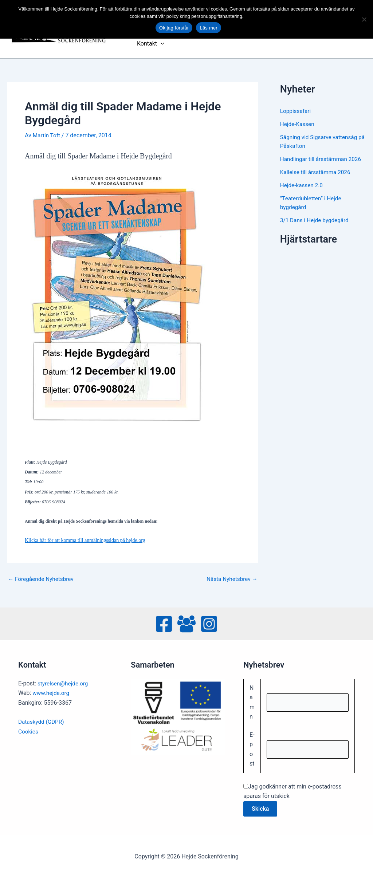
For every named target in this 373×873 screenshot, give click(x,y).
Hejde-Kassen (298, 118)
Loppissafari (296, 105)
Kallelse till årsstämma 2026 (317, 166)
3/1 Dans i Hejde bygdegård (316, 214)
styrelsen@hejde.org (64, 677)
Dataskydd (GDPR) (42, 716)
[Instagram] (209, 618)
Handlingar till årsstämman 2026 (322, 153)
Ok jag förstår (174, 28)
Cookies (28, 725)
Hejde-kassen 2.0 (302, 179)
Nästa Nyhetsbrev (230, 573)
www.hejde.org (51, 687)
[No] (364, 19)
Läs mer (208, 28)
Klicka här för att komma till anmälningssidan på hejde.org (85, 534)
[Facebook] (164, 618)
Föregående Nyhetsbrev (42, 573)
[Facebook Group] (186, 618)
